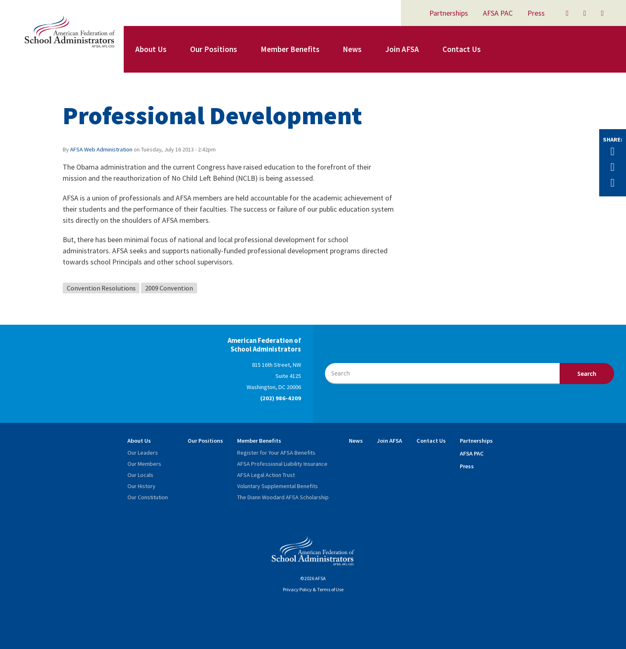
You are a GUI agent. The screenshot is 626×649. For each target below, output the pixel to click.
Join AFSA (402, 49)
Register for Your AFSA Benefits (276, 452)
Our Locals (140, 475)
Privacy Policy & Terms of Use (313, 589)
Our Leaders (142, 452)
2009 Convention (169, 288)
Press (536, 13)
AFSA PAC (498, 13)
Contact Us (461, 49)
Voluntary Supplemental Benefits (277, 486)
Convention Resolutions (101, 288)
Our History (141, 486)
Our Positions (213, 49)
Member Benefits (290, 49)
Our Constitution (147, 497)
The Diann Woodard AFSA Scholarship (283, 497)
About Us (151, 49)
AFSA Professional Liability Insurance (282, 463)
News (352, 49)
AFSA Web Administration (101, 149)
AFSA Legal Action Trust (266, 475)
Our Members (144, 463)
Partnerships (448, 13)
